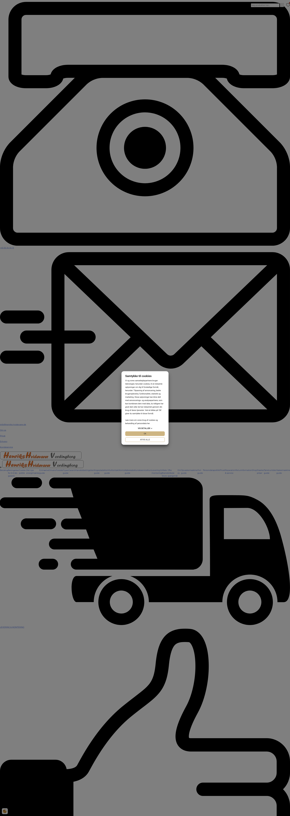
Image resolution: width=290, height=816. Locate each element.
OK (145, 434)
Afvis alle (145, 440)
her (148, 423)
